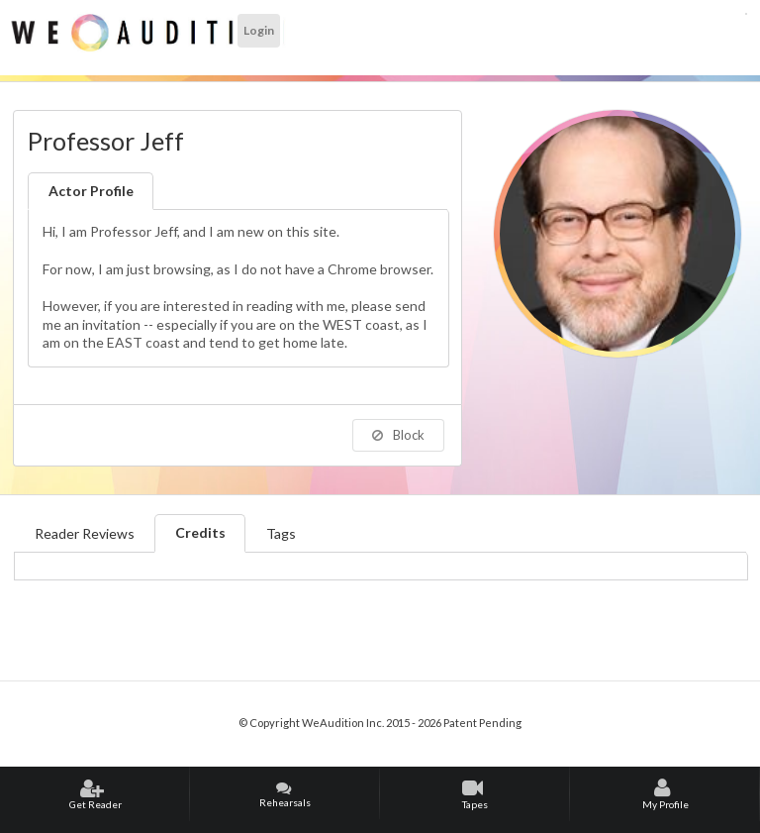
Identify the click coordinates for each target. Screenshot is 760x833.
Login (258, 30)
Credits (200, 532)
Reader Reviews (85, 533)
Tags (281, 533)
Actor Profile (91, 190)
